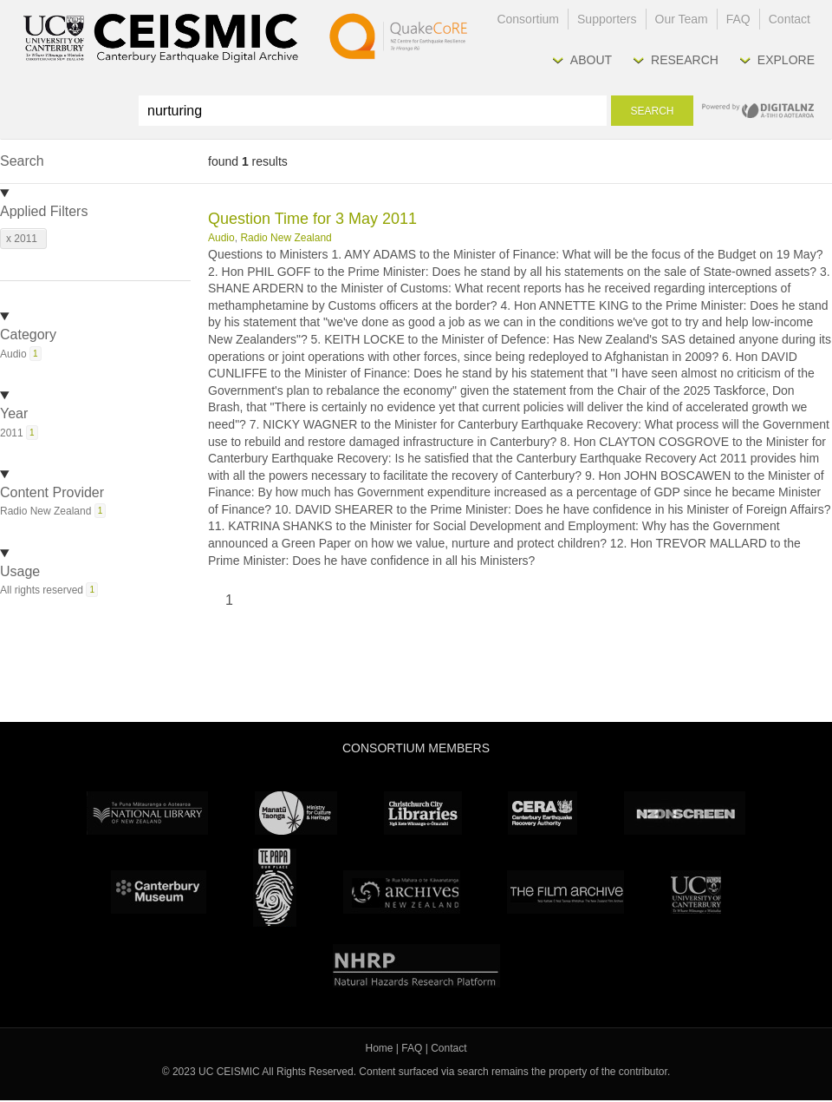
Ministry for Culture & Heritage (296, 813)
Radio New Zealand (285, 238)
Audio (221, 238)
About (591, 60)
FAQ (738, 19)
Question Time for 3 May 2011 (312, 218)
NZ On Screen (684, 813)
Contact (789, 19)
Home (379, 1048)
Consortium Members (416, 748)
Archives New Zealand (401, 892)
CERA (542, 813)
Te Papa (274, 888)
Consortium (528, 19)
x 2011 (21, 239)
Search (651, 111)
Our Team (681, 19)
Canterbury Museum (158, 892)
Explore (786, 60)
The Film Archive (565, 892)
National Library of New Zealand (147, 813)
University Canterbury (696, 892)
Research (684, 60)
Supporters (606, 19)
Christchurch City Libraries (423, 813)
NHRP (416, 965)
